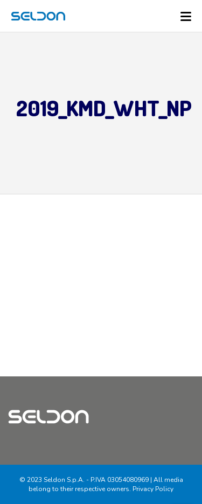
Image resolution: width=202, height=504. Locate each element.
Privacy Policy (153, 489)
